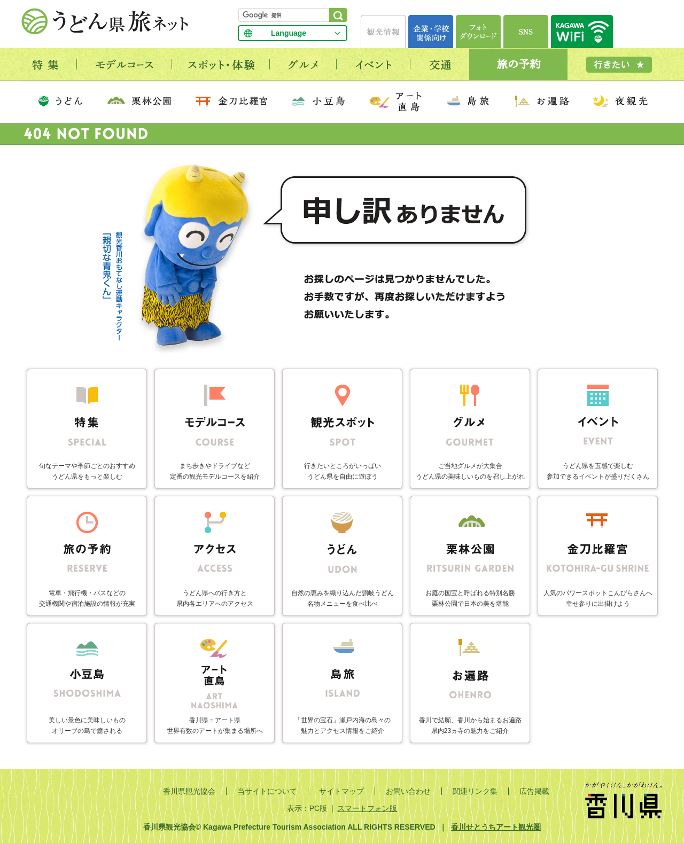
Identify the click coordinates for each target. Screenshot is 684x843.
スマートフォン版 (367, 808)
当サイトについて (267, 791)
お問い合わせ (408, 791)
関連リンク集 (475, 791)
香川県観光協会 (189, 791)
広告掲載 (534, 791)
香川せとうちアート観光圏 (496, 827)
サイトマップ (341, 791)
